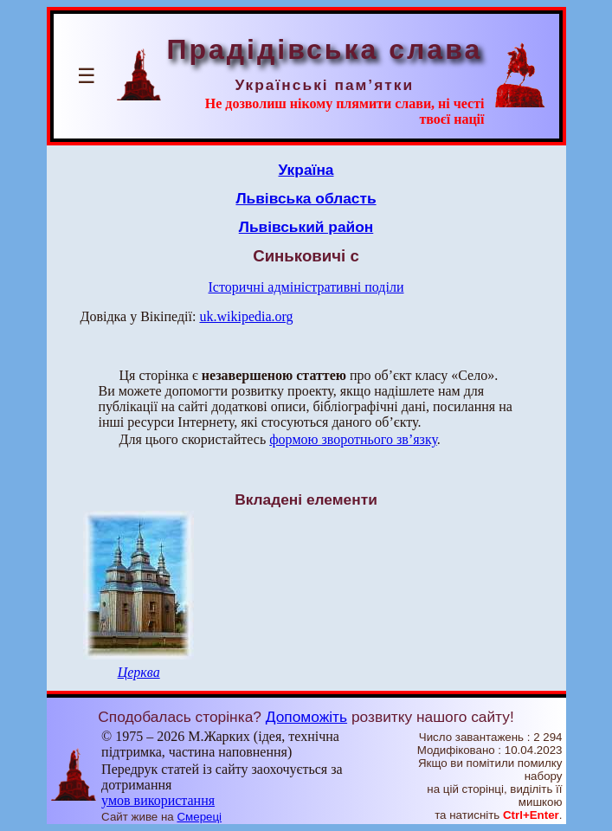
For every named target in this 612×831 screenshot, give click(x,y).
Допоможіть (306, 716)
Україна (306, 169)
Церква (139, 672)
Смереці (199, 816)
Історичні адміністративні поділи (306, 287)
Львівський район (306, 226)
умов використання (158, 800)
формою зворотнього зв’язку (353, 439)
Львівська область (305, 198)
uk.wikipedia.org (246, 316)
